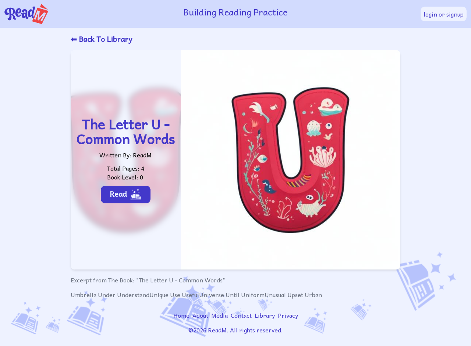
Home (181, 315)
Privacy (288, 315)
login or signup (444, 14)
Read (126, 194)
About (200, 315)
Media (219, 315)
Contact (241, 315)
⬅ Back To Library (101, 39)
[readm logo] (81, 14)
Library (265, 315)
